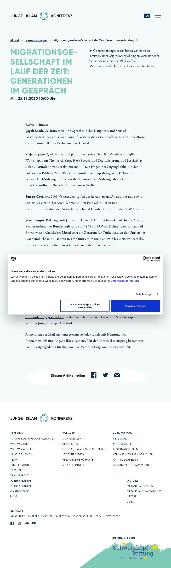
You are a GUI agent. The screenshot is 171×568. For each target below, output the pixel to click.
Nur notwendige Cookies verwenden (85, 306)
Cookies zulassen (135, 305)
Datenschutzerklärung (125, 280)
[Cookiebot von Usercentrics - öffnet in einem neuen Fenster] (145, 258)
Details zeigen (144, 293)
